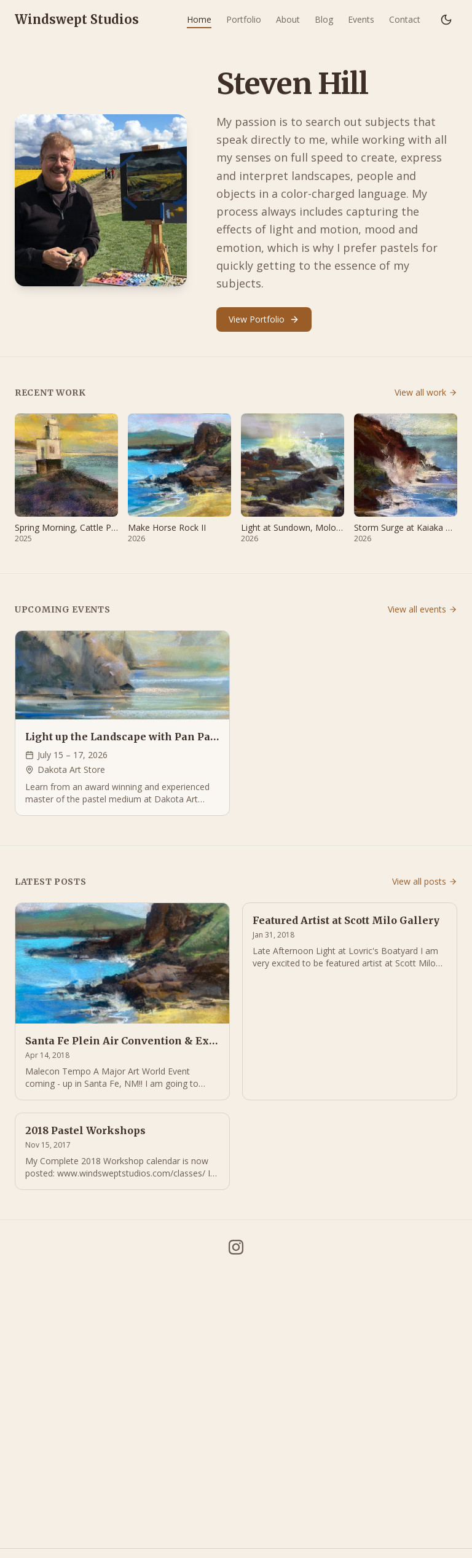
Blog (324, 19)
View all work (426, 392)
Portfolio (243, 19)
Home (199, 19)
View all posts (424, 881)
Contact (404, 19)
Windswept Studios (77, 19)
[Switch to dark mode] (446, 20)
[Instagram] (236, 1247)
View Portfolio (264, 319)
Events (361, 19)
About (288, 19)
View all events (422, 609)
